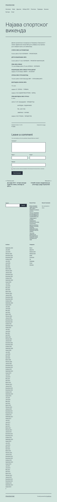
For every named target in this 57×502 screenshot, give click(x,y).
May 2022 (8, 310)
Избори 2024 (33, 253)
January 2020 (9, 363)
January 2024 (9, 272)
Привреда (40, 9)
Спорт (12, 12)
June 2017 (8, 422)
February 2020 (9, 361)
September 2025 (9, 247)
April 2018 (8, 403)
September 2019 (9, 371)
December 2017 (9, 410)
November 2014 (9, 481)
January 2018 (9, 409)
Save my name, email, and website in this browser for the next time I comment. (28, 168)
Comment (14, 140)
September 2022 (9, 302)
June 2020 (8, 354)
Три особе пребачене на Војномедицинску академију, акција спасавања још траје (34, 236)
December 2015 (9, 456)
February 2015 (9, 475)
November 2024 (9, 257)
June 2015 (8, 467)
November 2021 (9, 321)
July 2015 (8, 465)
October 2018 (9, 392)
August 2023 (8, 282)
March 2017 (8, 427)
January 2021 (9, 340)
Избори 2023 (26, 9)
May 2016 (8, 446)
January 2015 (9, 477)
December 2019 (9, 365)
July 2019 (8, 374)
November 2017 (9, 412)
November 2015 (9, 458)
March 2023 (8, 291)
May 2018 (8, 401)
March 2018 (8, 405)
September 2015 (9, 462)
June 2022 (8, 308)
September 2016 (9, 439)
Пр (30, 259)
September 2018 (9, 393)
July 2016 (8, 443)
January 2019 (9, 386)
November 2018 (9, 390)
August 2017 (8, 418)
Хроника (46, 9)
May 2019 (8, 378)
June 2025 (8, 251)
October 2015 (9, 460)
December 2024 (9, 255)
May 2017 (8, 424)
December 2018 (9, 388)
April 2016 (8, 448)
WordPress (48, 496)
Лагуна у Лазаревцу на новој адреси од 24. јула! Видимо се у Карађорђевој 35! (34, 214)
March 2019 (8, 382)
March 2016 (8, 450)
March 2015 (8, 473)
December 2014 (9, 479)
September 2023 (9, 280)
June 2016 (8, 445)
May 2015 (8, 469)
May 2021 (8, 333)
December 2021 (9, 319)
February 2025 (9, 253)
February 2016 (9, 452)
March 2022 (8, 314)
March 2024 (8, 268)
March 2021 (8, 337)
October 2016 (9, 437)
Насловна (8, 9)
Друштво (19, 9)
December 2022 (9, 297)
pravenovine (10, 5)
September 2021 (9, 325)
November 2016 (9, 435)
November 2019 (9, 367)
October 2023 (9, 278)
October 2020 (9, 346)
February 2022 (9, 316)
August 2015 (8, 464)
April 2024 (8, 266)
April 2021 (8, 335)
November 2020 (9, 344)
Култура (8, 12)
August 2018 (8, 395)
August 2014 (8, 486)
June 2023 (8, 285)
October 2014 (9, 482)
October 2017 (9, 414)
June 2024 (8, 263)
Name (13, 154)
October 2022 (9, 301)
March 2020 (8, 359)
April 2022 (8, 312)
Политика (33, 9)
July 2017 (8, 420)
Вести (31, 247)
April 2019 (8, 380)
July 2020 (8, 352)
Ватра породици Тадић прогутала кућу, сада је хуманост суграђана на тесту (34, 208)
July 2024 (8, 261)
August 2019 (8, 373)
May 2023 (8, 287)
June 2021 (8, 331)
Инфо (13, 9)
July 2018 (8, 397)
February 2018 (9, 407)
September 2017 (9, 416)
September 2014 (9, 484)
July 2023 (8, 283)
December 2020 (9, 342)
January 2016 (9, 454)
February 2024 (9, 270)
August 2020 (8, 350)
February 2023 (9, 293)
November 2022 (9, 299)
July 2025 (8, 249)
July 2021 (8, 329)
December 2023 (9, 274)
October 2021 (9, 323)
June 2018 (8, 399)
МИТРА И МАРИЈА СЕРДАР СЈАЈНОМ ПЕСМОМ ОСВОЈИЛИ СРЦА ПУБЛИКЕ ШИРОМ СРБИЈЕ (34, 228)
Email (31, 154)
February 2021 (9, 338)
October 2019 (9, 369)
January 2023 (9, 295)
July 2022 (8, 306)
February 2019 (9, 384)
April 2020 (8, 357)
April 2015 (8, 471)
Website (13, 161)
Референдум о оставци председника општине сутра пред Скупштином (34, 221)
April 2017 (8, 426)
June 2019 (8, 376)
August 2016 (8, 441)
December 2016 (9, 433)
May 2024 (8, 264)
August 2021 (8, 327)
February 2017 (9, 429)
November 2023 (9, 276)
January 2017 (9, 431)
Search (7, 203)
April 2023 (8, 289)
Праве (14, 126)
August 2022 (8, 304)
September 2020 (9, 348)
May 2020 (8, 355)
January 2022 (9, 318)
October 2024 (9, 259)
